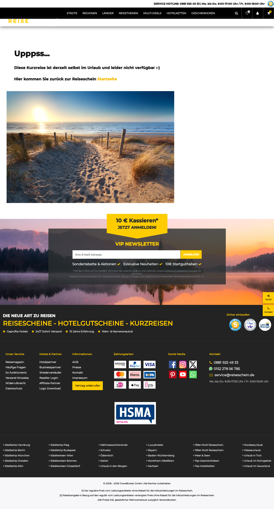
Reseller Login (48, 378)
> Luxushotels (154, 445)
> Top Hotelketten (204, 466)
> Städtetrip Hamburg (16, 445)
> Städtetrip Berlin (14, 450)
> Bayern (151, 450)
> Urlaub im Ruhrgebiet (256, 460)
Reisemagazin (14, 362)
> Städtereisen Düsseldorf (64, 466)
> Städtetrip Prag (59, 445)
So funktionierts (16, 372)
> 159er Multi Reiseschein (208, 445)
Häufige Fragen (15, 367)
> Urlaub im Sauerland (256, 466)
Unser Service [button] (14, 354)
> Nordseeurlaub (252, 445)
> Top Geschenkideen (206, 460)
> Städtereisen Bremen (63, 460)
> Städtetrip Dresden (15, 460)
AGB (135, 270)
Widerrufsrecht (15, 383)
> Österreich (105, 455)
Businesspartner (50, 367)
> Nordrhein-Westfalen (160, 460)
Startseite (107, 79)
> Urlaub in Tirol (251, 455)
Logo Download (49, 388)
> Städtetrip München (16, 455)
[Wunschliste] (247, 13)
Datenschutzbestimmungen (181, 270)
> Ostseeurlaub (251, 450)
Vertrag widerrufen (87, 385)
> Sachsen (152, 466)
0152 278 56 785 (227, 369)
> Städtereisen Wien (61, 455)
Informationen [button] (82, 354)
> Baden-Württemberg (160, 455)
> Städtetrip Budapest (62, 450)
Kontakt (77, 372)
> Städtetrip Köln (13, 466)
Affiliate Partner (49, 383)
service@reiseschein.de (234, 375)
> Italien (103, 460)
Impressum (79, 378)
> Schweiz (104, 450)
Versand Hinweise (17, 378)
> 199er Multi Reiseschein (208, 450)
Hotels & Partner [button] (50, 354)
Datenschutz (13, 388)
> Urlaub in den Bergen (112, 466)
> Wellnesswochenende (112, 445)
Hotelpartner (47, 362)
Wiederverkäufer (50, 372)
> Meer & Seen (201, 455)
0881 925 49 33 (226, 362)
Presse (76, 367)
